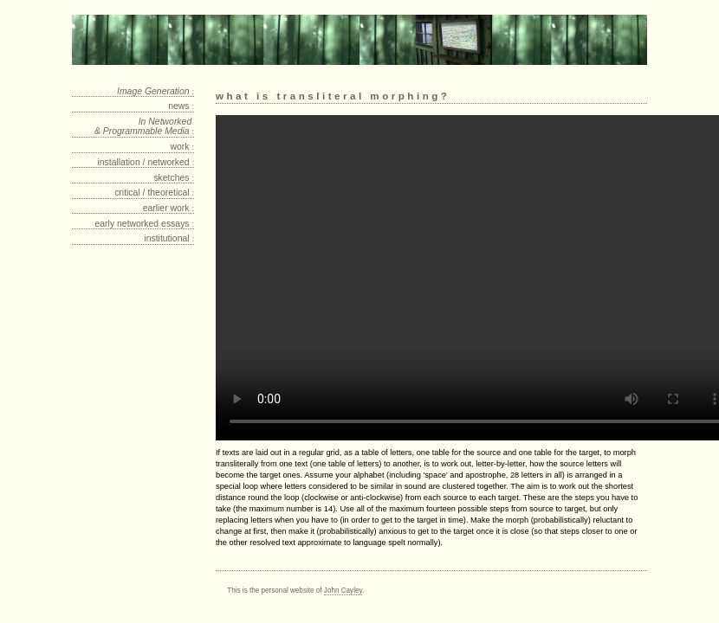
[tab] (133, 92)
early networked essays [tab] (145, 223)
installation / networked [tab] (145, 162)
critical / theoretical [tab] (154, 192)
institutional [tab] (169, 238)
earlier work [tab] (168, 208)
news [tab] (181, 106)
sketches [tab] (173, 178)
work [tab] (183, 146)
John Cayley (343, 590)
